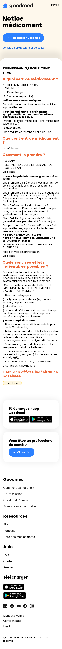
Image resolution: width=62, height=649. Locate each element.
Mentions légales (13, 615)
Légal (6, 626)
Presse (8, 567)
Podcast (9, 530)
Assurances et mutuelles (20, 506)
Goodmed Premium (16, 500)
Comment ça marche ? (18, 487)
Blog (6, 524)
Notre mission (12, 494)
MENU (55, 5)
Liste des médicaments (19, 537)
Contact (9, 561)
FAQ (6, 555)
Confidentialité (12, 620)
